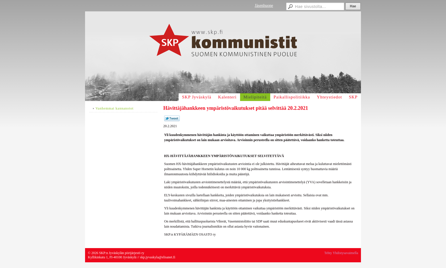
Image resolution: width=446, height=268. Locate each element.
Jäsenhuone (264, 5)
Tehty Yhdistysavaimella (341, 253)
